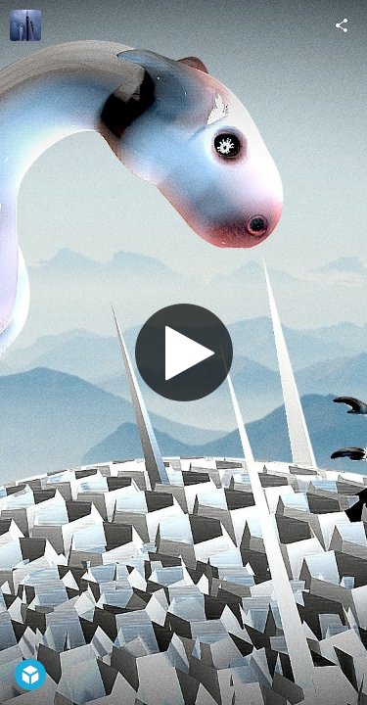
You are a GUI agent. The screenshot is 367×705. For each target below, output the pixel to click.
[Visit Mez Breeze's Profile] (25, 25)
